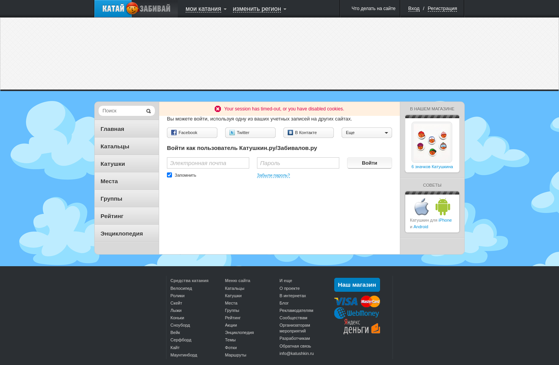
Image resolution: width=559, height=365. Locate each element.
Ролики (177, 295)
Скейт (176, 303)
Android (420, 226)
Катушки (113, 163)
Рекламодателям (296, 310)
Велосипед (181, 288)
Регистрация (442, 8)
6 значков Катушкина (432, 166)
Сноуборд (180, 325)
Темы (230, 339)
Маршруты (236, 355)
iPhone (445, 220)
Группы (111, 198)
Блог (284, 303)
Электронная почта (198, 163)
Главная (112, 129)
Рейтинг (112, 216)
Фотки (231, 347)
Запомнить (185, 175)
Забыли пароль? (273, 175)
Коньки (177, 317)
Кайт (175, 347)
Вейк (175, 332)
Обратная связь (295, 346)
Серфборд (180, 339)
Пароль (270, 163)
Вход (414, 8)
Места (109, 181)
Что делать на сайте (374, 8)
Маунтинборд (183, 355)
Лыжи (176, 310)
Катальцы (115, 146)
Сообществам (293, 317)
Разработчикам (295, 338)
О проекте (290, 288)
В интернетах (293, 295)
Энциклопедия (122, 233)
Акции (231, 325)
